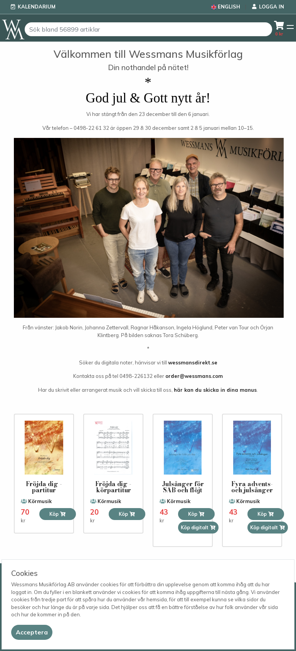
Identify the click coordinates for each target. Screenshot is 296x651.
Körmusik (40, 501)
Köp (57, 514)
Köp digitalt (198, 527)
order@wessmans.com (194, 376)
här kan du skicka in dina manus (215, 390)
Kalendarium (37, 6)
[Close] (31, 632)
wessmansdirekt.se (192, 362)
